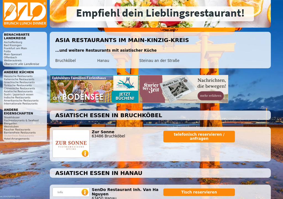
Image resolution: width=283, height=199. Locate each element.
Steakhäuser (12, 117)
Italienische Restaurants (19, 79)
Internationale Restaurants (21, 103)
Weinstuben (11, 126)
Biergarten (10, 123)
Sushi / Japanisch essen (18, 94)
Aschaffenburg (13, 42)
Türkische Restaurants (18, 85)
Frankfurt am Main (15, 48)
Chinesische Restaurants (19, 88)
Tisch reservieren (199, 192)
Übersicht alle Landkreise (21, 64)
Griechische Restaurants (19, 82)
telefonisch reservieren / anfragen (199, 136)
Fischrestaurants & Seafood (21, 120)
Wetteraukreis (13, 60)
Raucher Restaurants (17, 129)
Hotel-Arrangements (17, 138)
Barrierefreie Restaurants (20, 132)
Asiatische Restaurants (18, 91)
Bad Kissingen (13, 45)
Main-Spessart (13, 54)
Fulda (7, 51)
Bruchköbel (65, 61)
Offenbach (10, 57)
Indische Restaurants (17, 97)
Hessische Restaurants (18, 76)
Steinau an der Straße (159, 61)
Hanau (103, 61)
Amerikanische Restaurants (21, 100)
